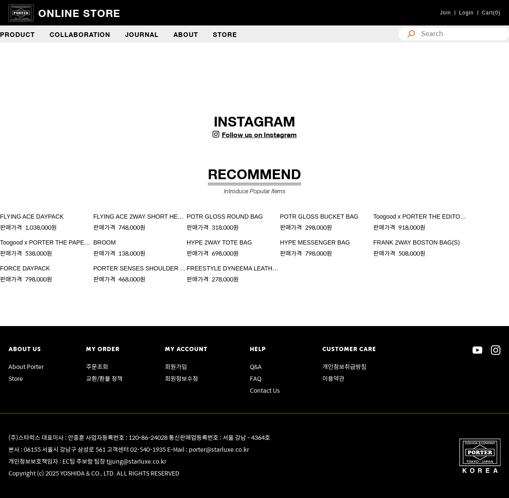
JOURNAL (142, 34)
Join (445, 13)
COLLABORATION (80, 34)
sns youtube (477, 350)
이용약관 (333, 378)
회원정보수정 (181, 378)
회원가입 (176, 366)
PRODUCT (17, 34)
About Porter (26, 366)
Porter (480, 456)
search (409, 34)
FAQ (255, 378)
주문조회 (97, 366)
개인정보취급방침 (344, 366)
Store (15, 378)
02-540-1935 (148, 449)
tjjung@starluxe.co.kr (136, 461)
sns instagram (496, 350)
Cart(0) (491, 13)
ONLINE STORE (79, 12)
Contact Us (265, 390)
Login (466, 13)
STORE (225, 34)
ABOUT (185, 34)
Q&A (256, 366)
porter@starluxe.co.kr (219, 449)
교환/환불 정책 (104, 378)
